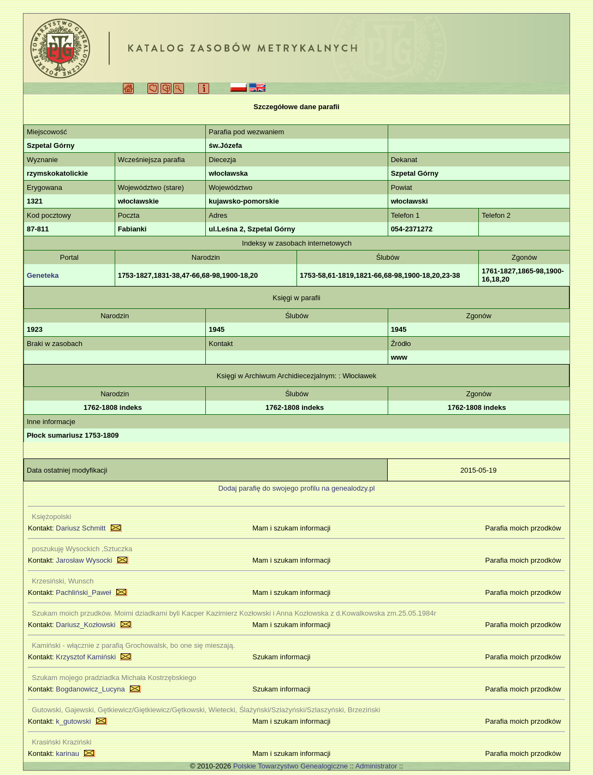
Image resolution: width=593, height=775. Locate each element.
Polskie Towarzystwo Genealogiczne (290, 766)
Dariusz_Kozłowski (85, 625)
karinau (67, 753)
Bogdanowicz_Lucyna (90, 689)
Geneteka (43, 275)
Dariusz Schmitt (80, 528)
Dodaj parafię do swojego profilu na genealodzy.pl (296, 488)
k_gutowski (73, 721)
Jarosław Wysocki (84, 560)
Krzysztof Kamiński (86, 657)
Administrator (376, 766)
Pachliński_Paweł (83, 592)
